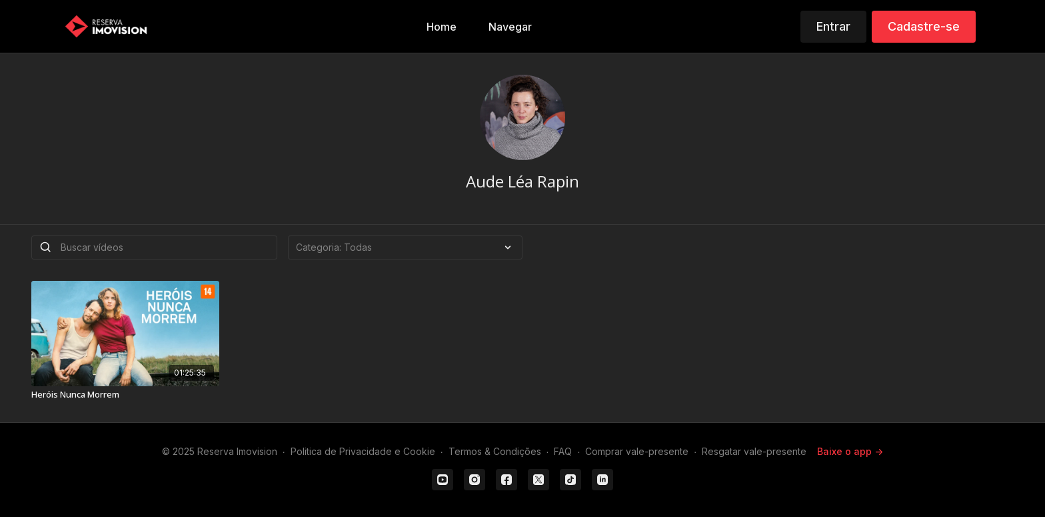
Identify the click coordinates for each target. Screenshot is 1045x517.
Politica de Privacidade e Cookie (363, 451)
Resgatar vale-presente (754, 451)
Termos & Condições (495, 451)
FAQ (563, 451)
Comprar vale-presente (636, 451)
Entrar (833, 26)
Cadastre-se (924, 26)
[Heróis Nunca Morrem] (125, 395)
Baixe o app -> (850, 451)
